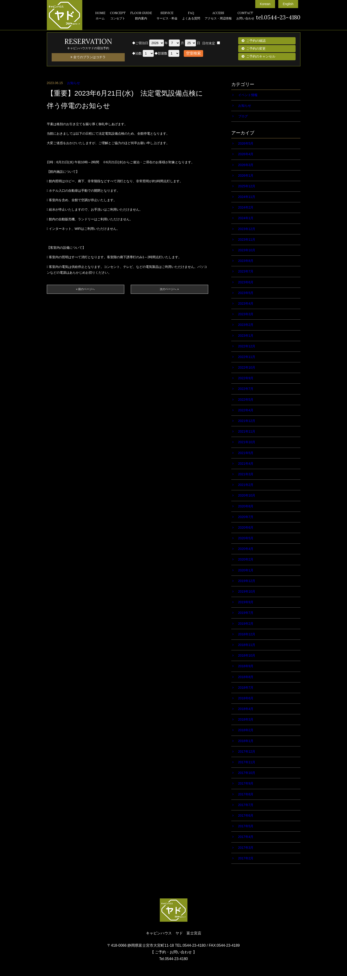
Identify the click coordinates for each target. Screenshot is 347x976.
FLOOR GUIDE (141, 16)
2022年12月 (246, 346)
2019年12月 (246, 581)
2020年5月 (246, 538)
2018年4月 (246, 709)
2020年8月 (246, 506)
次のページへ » (169, 289)
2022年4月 (246, 410)
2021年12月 (246, 421)
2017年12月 (246, 751)
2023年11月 (246, 239)
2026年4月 (246, 154)
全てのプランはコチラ (88, 57)
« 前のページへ (85, 289)
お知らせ (73, 83)
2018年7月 (246, 687)
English (288, 4)
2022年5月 (246, 399)
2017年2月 (246, 858)
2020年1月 (246, 570)
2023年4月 (246, 303)
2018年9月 (246, 666)
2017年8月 (246, 794)
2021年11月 (246, 431)
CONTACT (245, 16)
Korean (265, 4)
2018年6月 (246, 698)
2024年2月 (246, 207)
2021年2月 (246, 485)
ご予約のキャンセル (260, 56)
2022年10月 (246, 367)
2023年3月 (246, 314)
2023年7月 (246, 271)
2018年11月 (246, 645)
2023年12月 (246, 229)
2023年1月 (246, 335)
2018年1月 (246, 741)
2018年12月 (246, 634)
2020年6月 (246, 527)
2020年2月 (246, 559)
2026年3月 (246, 165)
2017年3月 (246, 847)
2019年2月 (246, 623)
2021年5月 (246, 453)
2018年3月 (246, 719)
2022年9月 (246, 378)
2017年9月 (246, 783)
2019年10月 (246, 591)
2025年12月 (246, 186)
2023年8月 (246, 261)
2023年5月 (246, 293)
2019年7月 (246, 613)
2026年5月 (246, 143)
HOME (100, 16)
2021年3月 (246, 474)
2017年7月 (246, 805)
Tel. (173, 959)
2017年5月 (246, 826)
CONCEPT (118, 16)
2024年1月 (246, 218)
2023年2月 (246, 325)
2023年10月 (246, 250)
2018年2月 (246, 730)
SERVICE (167, 16)
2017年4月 (246, 837)
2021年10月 (246, 442)
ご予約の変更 (256, 48)
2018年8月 (246, 677)
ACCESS (218, 16)
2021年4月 (246, 463)
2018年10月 (246, 655)
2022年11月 (246, 357)
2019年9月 (246, 602)
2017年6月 (246, 815)
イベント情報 (248, 95)
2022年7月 (246, 389)
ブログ (243, 116)
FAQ (191, 16)
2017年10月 (246, 773)
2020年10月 (246, 495)
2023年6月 (246, 282)
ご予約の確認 (256, 40)
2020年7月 (246, 517)
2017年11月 (246, 762)
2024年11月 (246, 197)
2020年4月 (246, 549)
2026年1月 (246, 175)
